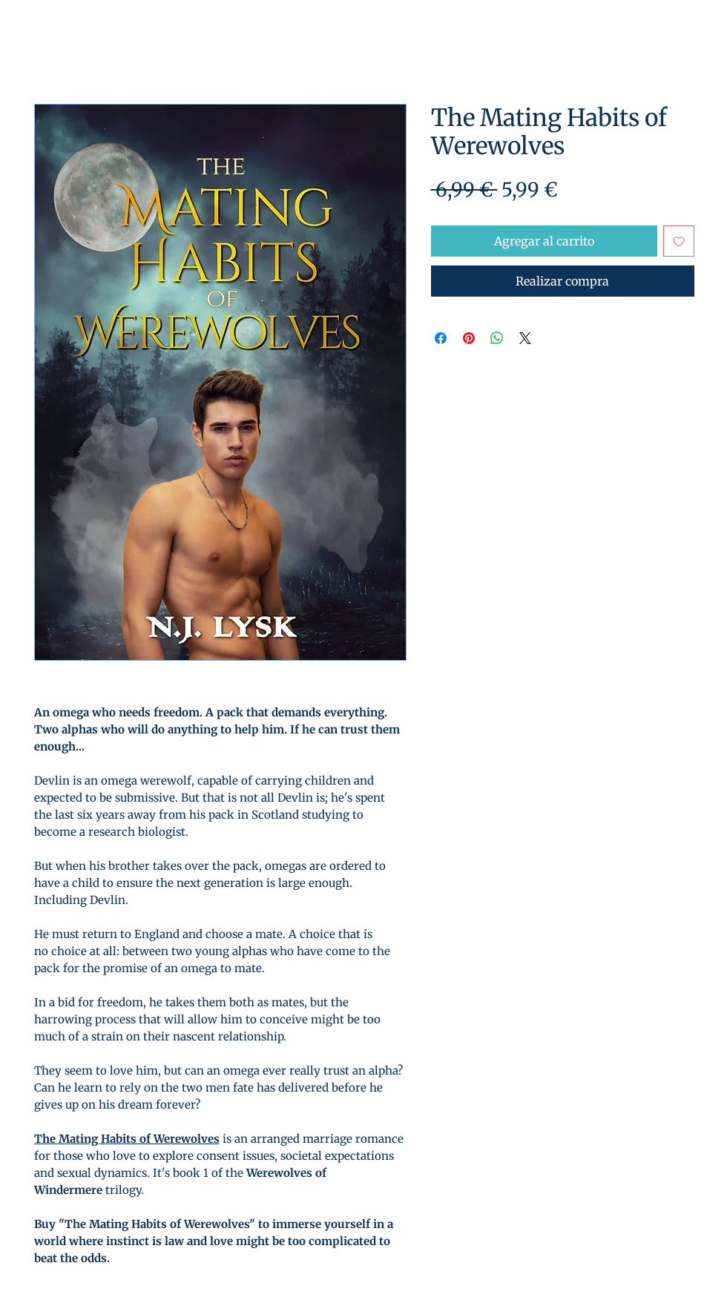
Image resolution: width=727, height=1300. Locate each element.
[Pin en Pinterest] (469, 338)
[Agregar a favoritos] (678, 241)
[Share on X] (525, 338)
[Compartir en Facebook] (441, 338)
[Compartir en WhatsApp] (497, 338)
